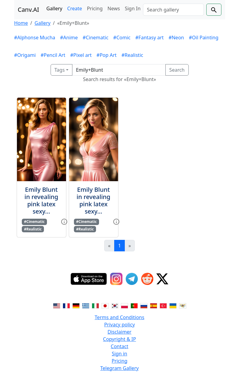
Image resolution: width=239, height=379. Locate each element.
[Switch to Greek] (85, 305)
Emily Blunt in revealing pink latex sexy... (41, 200)
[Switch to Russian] (144, 305)
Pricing (95, 8)
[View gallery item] (64, 221)
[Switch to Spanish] (153, 305)
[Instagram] (116, 279)
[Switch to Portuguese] (134, 305)
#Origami (25, 55)
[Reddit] (147, 279)
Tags (60, 70)
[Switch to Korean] (114, 305)
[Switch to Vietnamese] (182, 305)
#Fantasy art (149, 37)
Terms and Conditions (119, 317)
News (114, 8)
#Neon (176, 37)
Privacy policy (119, 324)
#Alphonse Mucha (34, 37)
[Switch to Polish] (124, 305)
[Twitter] (162, 278)
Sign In (133, 8)
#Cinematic (95, 37)
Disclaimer (119, 331)
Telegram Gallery (119, 368)
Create (74, 8)
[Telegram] (132, 279)
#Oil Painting (203, 37)
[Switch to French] (66, 305)
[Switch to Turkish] (163, 305)
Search (177, 70)
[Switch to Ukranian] (173, 305)
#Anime (69, 37)
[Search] (173, 10)
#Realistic (132, 55)
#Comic (122, 37)
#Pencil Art (53, 55)
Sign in (119, 353)
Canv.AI (28, 9)
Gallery (54, 8)
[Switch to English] (56, 305)
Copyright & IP (119, 339)
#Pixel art (81, 55)
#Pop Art (107, 55)
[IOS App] (89, 279)
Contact (119, 346)
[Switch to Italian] (95, 305)
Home (21, 23)
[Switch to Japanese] (105, 305)
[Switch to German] (76, 305)
